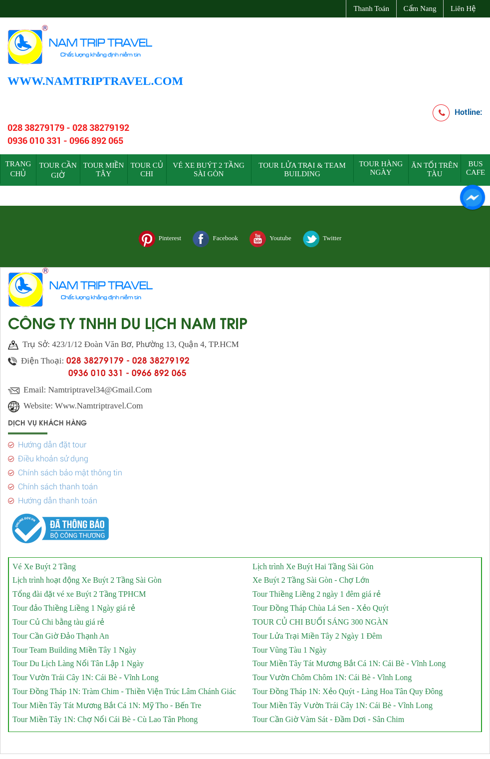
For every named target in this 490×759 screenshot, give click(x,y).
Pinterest (160, 239)
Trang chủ (18, 169)
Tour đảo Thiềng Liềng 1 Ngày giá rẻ (73, 605)
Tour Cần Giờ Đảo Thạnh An (60, 633)
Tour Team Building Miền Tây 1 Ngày (74, 647)
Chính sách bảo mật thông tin (70, 469)
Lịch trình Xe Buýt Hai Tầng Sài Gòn (312, 563)
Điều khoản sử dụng (53, 455)
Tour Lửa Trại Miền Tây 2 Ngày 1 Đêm (317, 633)
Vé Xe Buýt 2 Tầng (44, 563)
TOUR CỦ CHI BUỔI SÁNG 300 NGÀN (320, 619)
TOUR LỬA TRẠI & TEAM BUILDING (302, 169)
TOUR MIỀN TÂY (103, 169)
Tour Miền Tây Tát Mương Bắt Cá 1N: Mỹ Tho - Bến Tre (106, 702)
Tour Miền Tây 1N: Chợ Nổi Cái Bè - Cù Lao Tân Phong (105, 716)
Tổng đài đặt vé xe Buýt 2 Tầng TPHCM (79, 591)
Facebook (215, 239)
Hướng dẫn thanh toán (57, 497)
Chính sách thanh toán (58, 483)
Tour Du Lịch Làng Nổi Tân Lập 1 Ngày (78, 660)
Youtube (270, 239)
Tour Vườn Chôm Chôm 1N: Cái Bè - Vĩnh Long (332, 674)
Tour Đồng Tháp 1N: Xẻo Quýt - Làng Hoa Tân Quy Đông (347, 688)
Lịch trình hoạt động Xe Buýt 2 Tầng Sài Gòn (87, 577)
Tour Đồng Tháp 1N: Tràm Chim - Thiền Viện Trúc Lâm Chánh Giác (124, 688)
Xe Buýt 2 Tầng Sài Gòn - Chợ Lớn (310, 577)
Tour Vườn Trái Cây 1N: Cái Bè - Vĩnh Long (85, 674)
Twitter (322, 239)
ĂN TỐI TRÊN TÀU (434, 169)
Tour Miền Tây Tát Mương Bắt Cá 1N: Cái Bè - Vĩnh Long (349, 660)
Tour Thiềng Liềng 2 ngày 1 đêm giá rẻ (316, 591)
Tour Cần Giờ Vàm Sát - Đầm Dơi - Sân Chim (328, 716)
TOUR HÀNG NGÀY (381, 168)
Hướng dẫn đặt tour (52, 441)
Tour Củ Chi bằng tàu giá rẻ (58, 619)
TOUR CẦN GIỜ (58, 170)
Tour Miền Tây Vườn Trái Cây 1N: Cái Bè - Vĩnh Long (342, 702)
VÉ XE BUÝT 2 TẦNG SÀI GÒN (209, 169)
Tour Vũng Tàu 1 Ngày (289, 647)
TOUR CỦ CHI (146, 169)
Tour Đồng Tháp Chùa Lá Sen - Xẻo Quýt (320, 605)
